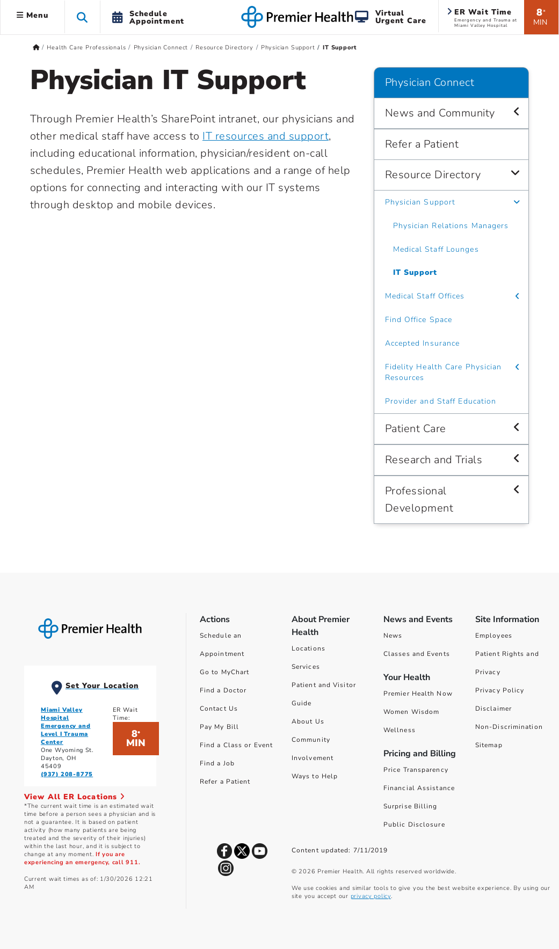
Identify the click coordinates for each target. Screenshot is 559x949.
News (392, 635)
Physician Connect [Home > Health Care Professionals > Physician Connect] (161, 47)
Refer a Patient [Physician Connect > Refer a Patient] (422, 144)
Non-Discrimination (509, 726)
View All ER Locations (74, 797)
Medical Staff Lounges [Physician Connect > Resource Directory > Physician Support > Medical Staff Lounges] (436, 249)
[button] (82, 17)
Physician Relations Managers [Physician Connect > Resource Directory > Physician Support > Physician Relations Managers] (451, 226)
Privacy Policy (499, 690)
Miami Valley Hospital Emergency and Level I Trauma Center (65, 726)
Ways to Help (315, 776)
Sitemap (489, 745)
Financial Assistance (419, 788)
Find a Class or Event (236, 745)
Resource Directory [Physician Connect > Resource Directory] (433, 174)
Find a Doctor (223, 690)
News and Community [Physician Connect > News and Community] (440, 113)
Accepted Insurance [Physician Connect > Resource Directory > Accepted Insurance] (422, 343)
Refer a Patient (225, 781)
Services (306, 666)
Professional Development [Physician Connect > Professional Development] (419, 499)
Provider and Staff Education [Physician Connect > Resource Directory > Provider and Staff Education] (441, 401)
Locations (308, 648)
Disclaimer (493, 708)
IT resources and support (265, 136)
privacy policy (371, 896)
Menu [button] (32, 15)
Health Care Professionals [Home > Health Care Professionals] (86, 47)
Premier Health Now (418, 693)
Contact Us (219, 708)
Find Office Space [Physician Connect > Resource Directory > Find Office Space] (419, 320)
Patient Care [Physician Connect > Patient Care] (415, 428)
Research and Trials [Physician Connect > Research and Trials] (434, 459)
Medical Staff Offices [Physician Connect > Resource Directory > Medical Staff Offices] (425, 296)
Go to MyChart (224, 672)
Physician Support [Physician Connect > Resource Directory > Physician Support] (420, 202)
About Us (308, 721)
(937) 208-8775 (67, 774)
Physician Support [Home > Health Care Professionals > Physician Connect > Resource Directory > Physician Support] (288, 47)
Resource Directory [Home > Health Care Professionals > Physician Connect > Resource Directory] (224, 47)
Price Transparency (415, 769)
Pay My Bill (219, 726)
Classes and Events (416, 653)
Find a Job (217, 763)
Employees (493, 635)
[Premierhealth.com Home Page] (36, 47)
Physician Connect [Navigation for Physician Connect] (430, 82)
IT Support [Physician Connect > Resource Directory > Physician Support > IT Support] (415, 272)
